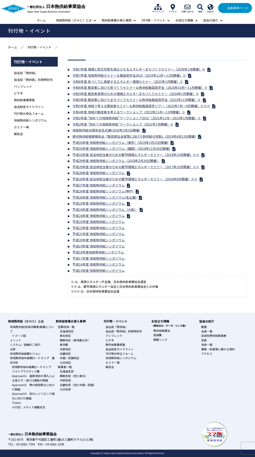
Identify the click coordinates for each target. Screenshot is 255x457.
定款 (204, 340)
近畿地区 (65, 354)
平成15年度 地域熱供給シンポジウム (99, 270)
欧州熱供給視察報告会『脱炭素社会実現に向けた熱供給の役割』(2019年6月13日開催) (134, 136)
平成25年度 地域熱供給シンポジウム (99, 203)
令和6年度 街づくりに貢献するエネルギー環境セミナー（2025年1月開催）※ (128, 81)
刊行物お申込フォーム (29, 113)
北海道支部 (67, 371)
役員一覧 (206, 345)
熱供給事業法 (161, 331)
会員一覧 (206, 331)
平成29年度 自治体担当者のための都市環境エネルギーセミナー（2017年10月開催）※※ (136, 166)
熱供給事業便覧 (24, 100)
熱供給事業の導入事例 (116, 20)
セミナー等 (21, 127)
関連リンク (160, 340)
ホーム (41, 20)
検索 (200, 7)
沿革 (13, 349)
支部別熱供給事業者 (213, 336)
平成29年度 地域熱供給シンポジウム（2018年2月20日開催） (116, 160)
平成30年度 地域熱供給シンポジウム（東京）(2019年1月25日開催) (120, 142)
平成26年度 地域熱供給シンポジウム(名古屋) (105, 197)
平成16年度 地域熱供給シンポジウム (99, 264)
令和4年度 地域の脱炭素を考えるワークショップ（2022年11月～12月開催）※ (129, 112)
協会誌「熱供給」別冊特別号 (33, 80)
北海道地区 (67, 331)
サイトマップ (158, 7)
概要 (204, 327)
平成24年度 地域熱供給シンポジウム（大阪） (105, 209)
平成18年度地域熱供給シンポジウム (98, 252)
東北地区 (65, 336)
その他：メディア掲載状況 (28, 407)
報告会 (18, 134)
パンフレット (23, 86)
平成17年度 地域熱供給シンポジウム (99, 258)
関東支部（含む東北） (74, 376)
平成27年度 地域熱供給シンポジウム (99, 185)
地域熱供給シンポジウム (30, 120)
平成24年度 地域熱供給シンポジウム (99, 215)
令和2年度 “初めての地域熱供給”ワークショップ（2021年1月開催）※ (123, 124)
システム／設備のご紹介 (25, 345)
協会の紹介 (210, 20)
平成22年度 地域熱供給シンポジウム (99, 227)
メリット (15, 340)
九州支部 (65, 389)
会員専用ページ (237, 8)
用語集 (157, 335)
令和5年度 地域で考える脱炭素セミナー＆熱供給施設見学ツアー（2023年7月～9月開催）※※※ (141, 105)
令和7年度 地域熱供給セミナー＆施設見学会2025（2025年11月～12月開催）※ (129, 75)
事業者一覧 (65, 367)
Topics (16, 403)
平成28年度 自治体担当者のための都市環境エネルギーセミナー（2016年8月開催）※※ (135, 179)
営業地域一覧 (66, 327)
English (210, 7)
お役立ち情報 (184, 20)
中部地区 (65, 349)
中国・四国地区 (69, 358)
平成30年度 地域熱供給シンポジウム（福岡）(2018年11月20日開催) (121, 148)
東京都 (64, 345)
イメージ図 (19, 336)
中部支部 (65, 380)
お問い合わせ (187, 7)
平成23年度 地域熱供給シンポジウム (99, 221)
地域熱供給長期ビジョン (25, 354)
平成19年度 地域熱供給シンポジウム (99, 246)
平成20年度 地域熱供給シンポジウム (99, 240)
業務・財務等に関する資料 (218, 349)
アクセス (172, 7)
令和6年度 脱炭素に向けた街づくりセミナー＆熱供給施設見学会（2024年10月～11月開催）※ (140, 87)
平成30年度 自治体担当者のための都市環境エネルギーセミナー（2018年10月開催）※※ (136, 154)
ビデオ (18, 93)
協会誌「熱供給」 (26, 73)
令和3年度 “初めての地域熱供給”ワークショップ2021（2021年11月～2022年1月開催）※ (137, 118)
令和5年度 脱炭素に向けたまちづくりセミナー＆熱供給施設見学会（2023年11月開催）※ (137, 99)
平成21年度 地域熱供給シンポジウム (99, 233)
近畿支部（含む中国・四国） (78, 385)
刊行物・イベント (153, 20)
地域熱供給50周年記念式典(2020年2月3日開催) (106, 130)
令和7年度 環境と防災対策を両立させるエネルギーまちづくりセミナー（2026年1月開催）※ (139, 69)
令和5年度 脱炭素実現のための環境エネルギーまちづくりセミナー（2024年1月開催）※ (136, 93)
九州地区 (65, 363)
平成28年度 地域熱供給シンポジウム (99, 172)
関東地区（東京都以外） (75, 340)
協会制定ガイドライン (29, 107)
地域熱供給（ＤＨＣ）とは (74, 20)
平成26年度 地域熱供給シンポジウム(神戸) (103, 191)
